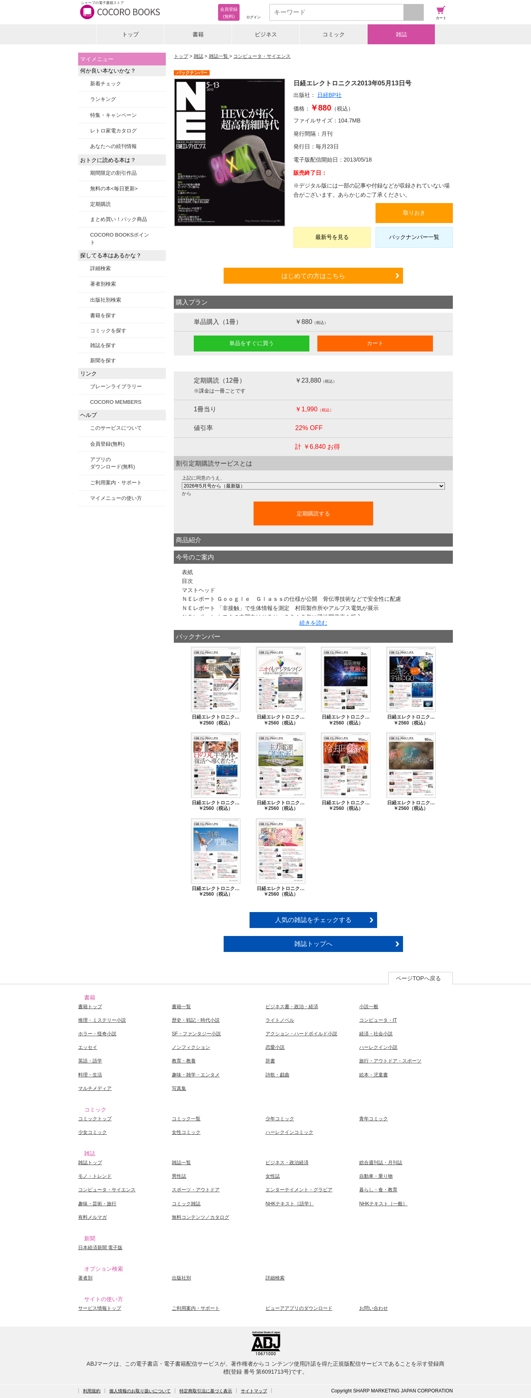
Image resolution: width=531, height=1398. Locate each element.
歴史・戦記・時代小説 (196, 1020)
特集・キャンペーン (113, 115)
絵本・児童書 (373, 1075)
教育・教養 (184, 1061)
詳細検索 (100, 268)
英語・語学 (90, 1061)
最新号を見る (332, 237)
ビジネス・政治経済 (287, 1162)
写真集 (179, 1088)
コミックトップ (95, 1119)
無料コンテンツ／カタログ (200, 1217)
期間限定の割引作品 (113, 173)
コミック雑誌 (186, 1203)
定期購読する (313, 513)
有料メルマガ (92, 1217)
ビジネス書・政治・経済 (292, 1006)
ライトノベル (280, 1020)
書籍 (198, 34)
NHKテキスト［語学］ (290, 1203)
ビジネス (266, 34)
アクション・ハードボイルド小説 (301, 1034)
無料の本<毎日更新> (114, 189)
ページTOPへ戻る (418, 978)
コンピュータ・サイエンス (262, 56)
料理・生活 (90, 1075)
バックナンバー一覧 (414, 237)
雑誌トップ (90, 1162)
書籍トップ (90, 1006)
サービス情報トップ (99, 1308)
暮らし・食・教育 (378, 1190)
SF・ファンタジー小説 (196, 1034)
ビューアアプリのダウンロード (299, 1308)
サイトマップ (254, 1390)
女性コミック (186, 1132)
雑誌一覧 (219, 56)
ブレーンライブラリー (116, 386)
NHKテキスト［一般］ (383, 1203)
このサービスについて (116, 428)
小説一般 (368, 1006)
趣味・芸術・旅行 (97, 1203)
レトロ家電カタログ (113, 131)
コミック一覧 (186, 1119)
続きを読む (313, 623)
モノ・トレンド (95, 1176)
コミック (334, 34)
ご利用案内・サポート (116, 483)
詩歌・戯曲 (277, 1075)
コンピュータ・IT (378, 1020)
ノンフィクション (191, 1047)
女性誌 (273, 1176)
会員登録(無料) (107, 444)
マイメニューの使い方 (116, 498)
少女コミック (92, 1132)
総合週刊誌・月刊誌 (380, 1162)
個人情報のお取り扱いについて (140, 1390)
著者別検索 (103, 284)
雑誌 (401, 34)
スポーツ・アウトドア (196, 1190)
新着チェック (105, 84)
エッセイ (87, 1047)
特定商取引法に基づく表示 (205, 1390)
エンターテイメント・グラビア (299, 1190)
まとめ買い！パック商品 (118, 219)
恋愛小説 (275, 1047)
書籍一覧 (181, 1006)
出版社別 (181, 1278)
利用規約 (91, 1390)
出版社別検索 (105, 300)
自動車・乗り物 (376, 1176)
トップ (130, 34)
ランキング (103, 99)
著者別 (85, 1278)
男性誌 (179, 1176)
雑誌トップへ (313, 943)
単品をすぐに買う (251, 343)
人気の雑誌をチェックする (313, 919)
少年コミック (280, 1119)
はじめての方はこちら (313, 275)
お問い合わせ (373, 1308)
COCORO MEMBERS (116, 402)
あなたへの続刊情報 (113, 146)
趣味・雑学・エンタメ (196, 1075)
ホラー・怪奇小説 (97, 1034)
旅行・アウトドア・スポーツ (390, 1061)
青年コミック (373, 1119)
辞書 (270, 1061)
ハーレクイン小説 (378, 1047)
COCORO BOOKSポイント (119, 238)
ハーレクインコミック (289, 1132)
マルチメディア (95, 1088)
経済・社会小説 (376, 1034)
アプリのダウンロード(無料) (112, 463)
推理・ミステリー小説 (102, 1020)
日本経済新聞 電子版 (100, 1247)
